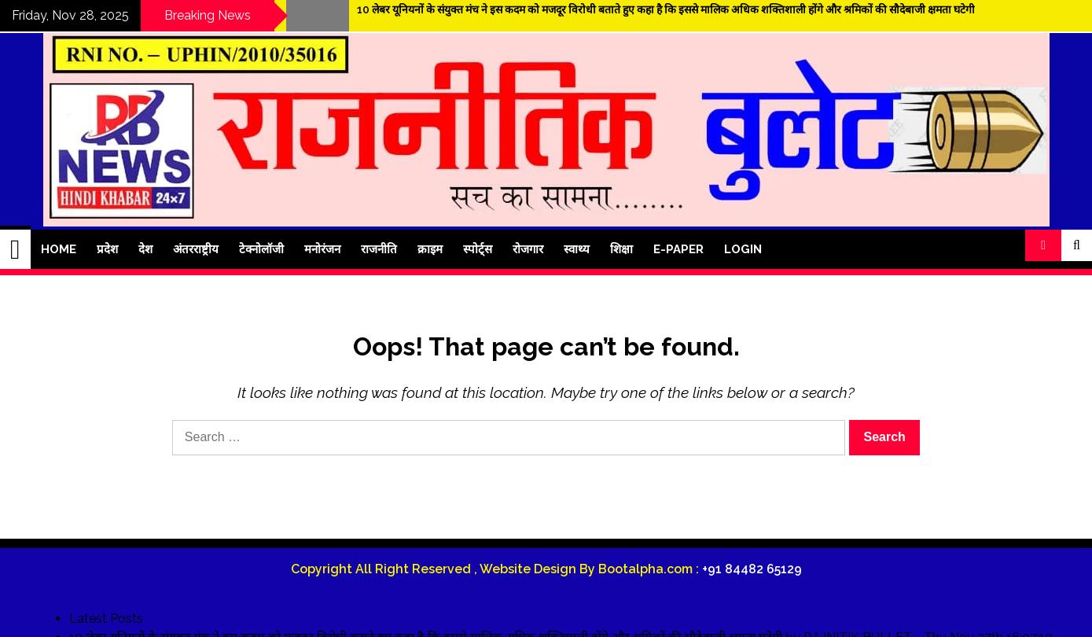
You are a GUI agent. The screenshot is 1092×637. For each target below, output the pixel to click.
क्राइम (430, 249)
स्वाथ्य (577, 249)
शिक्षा (621, 249)
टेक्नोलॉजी (261, 249)
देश (145, 249)
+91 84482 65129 (752, 569)
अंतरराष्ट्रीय (196, 249)
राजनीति (379, 249)
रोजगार (528, 249)
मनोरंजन (322, 249)
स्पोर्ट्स (477, 249)
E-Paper (678, 249)
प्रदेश (107, 249)
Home (58, 249)
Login (743, 249)
